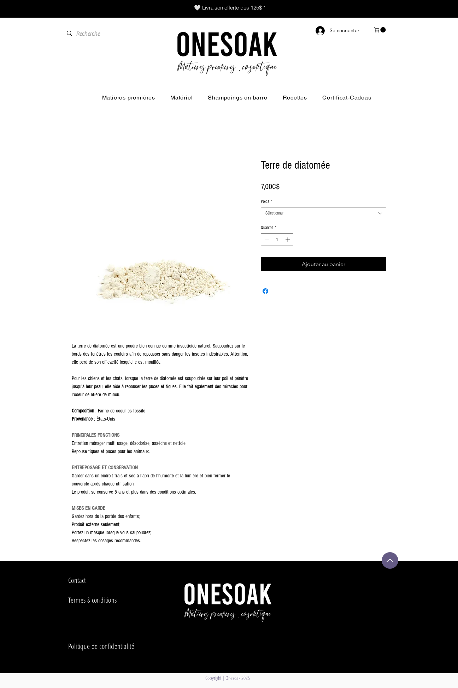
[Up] (390, 560)
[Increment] (288, 240)
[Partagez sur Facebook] (265, 291)
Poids (266, 201)
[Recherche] (109, 34)
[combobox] (323, 213)
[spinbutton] (277, 240)
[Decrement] (266, 240)
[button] (380, 29)
